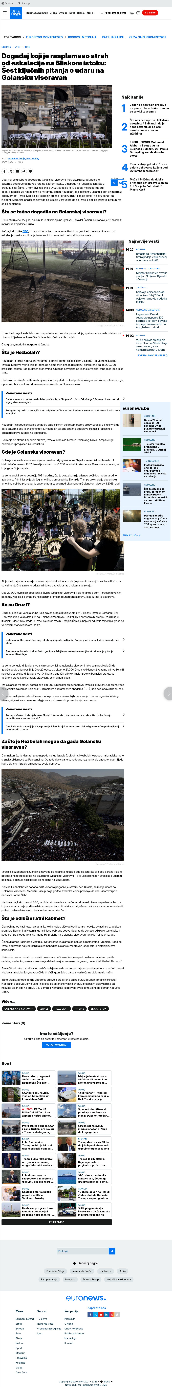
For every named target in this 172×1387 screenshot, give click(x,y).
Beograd (70, 1279)
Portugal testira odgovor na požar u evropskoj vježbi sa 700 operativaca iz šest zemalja (155, 521)
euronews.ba (136, 408)
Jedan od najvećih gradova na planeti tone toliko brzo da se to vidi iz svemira (149, 108)
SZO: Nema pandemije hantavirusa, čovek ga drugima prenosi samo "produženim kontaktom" (92, 1178)
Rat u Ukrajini (112, 37)
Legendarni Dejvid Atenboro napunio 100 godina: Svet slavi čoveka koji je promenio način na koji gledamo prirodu (151, 321)
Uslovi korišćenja (73, 1328)
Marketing (70, 1338)
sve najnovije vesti (153, 355)
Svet (72, 12)
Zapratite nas (99, 1308)
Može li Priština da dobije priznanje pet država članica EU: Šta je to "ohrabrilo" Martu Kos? (149, 184)
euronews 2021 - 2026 (85, 1381)
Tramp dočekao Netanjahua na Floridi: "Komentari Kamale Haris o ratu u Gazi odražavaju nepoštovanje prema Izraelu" (58, 717)
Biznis (81, 12)
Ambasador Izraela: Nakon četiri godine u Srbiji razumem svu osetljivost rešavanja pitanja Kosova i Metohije (59, 653)
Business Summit (37, 12)
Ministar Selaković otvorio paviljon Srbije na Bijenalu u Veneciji (151, 276)
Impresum (69, 1318)
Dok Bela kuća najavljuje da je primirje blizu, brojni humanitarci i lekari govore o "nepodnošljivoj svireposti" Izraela (62, 728)
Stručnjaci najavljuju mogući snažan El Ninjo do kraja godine (92, 1129)
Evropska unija (49, 1279)
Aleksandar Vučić (82, 1271)
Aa (114, 183)
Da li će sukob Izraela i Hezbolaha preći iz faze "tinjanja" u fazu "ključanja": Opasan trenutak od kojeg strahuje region (62, 401)
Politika (140, 249)
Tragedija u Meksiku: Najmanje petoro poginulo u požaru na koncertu (91, 1162)
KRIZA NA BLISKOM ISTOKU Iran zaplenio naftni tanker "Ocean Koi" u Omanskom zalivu (36, 1112)
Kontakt (68, 1343)
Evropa (63, 12)
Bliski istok (98, 1008)
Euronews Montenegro (44, 37)
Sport (19, 1348)
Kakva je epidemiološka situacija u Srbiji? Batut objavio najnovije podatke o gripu (151, 296)
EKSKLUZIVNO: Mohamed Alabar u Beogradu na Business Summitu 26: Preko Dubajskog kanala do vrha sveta (149, 148)
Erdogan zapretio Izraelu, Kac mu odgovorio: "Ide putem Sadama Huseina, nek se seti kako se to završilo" (63, 412)
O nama (68, 1323)
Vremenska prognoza (49, 1328)
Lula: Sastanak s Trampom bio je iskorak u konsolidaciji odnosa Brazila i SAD (37, 1145)
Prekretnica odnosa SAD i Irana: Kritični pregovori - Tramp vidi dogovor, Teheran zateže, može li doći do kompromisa (38, 1129)
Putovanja (21, 1357)
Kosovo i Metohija (82, 37)
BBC (25, 231)
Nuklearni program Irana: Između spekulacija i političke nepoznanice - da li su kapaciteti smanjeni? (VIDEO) (38, 1211)
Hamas (79, 1008)
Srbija (53, 12)
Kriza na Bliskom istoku (147, 37)
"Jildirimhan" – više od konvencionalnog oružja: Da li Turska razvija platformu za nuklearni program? (93, 1096)
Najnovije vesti (45, 1323)
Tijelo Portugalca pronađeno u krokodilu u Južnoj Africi (155, 448)
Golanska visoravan (18, 1008)
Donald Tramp (91, 1279)
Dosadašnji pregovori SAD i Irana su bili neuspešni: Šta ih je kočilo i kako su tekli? (36, 1079)
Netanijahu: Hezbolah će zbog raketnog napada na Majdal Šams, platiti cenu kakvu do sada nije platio (62, 641)
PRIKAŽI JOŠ (132, 535)
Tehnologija (151, 461)
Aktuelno (149, 416)
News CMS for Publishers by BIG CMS (86, 1384)
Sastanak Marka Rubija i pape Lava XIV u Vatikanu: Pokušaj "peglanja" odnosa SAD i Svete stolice (38, 1195)
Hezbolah (61, 1008)
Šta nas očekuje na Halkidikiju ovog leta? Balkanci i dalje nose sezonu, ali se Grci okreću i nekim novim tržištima (149, 126)
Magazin (20, 1353)
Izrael (44, 1008)
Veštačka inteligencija (119, 1279)
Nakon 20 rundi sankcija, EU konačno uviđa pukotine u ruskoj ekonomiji (154, 426)
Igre (39, 1333)
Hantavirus (105, 1271)
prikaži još (56, 1222)
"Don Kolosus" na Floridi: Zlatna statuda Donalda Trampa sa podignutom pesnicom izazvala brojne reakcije (94, 1195)
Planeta (82, 1139)
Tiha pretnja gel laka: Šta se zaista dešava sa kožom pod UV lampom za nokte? (149, 167)
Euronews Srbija (55, 1271)
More (91, 12)
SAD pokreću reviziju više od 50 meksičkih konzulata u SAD (35, 1096)
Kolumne (20, 1362)
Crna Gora (21, 1372)
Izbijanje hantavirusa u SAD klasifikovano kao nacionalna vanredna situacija (92, 1079)
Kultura (19, 1343)
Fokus (27, 47)
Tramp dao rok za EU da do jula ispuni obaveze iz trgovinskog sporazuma (94, 1145)
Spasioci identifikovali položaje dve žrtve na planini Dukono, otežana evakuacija (93, 1112)
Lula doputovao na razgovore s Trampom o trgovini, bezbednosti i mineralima (37, 1178)
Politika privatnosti (74, 1333)
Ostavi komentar (56, 1045)
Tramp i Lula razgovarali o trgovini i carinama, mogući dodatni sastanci (37, 1162)
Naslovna (6, 47)
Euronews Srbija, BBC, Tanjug (23, 158)
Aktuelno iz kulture (148, 268)
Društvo (141, 287)
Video (19, 1367)
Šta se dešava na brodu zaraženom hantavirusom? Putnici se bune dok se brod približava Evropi (156, 496)
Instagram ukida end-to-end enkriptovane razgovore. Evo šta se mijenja (155, 471)
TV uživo (42, 1318)
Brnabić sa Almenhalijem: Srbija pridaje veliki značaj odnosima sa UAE (151, 257)
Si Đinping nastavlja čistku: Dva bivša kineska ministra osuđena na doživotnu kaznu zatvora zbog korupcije (94, 1211)
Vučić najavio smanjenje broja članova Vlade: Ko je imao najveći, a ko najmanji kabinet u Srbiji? (151, 344)
